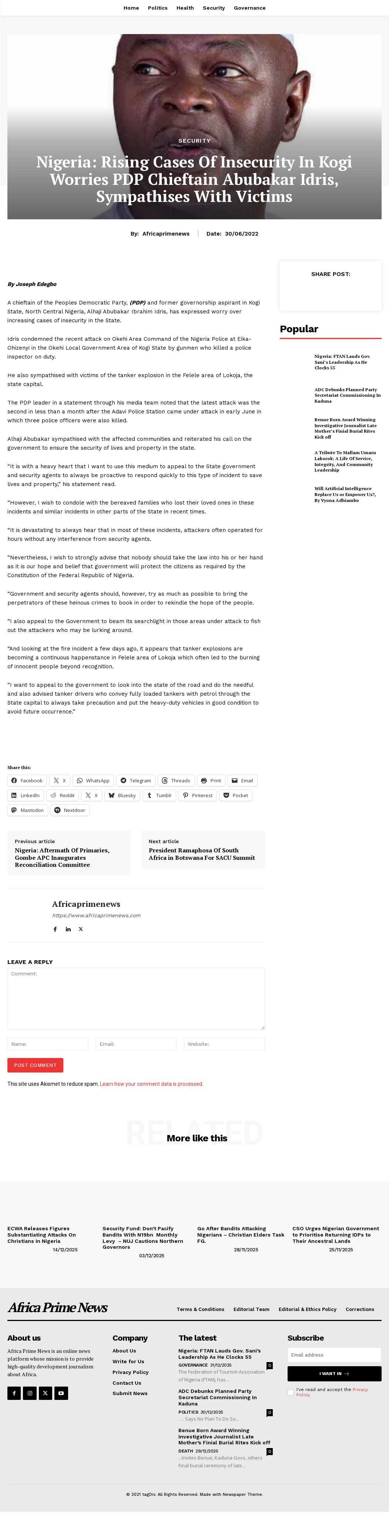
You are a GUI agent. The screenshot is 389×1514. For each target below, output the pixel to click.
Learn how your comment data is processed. (151, 1084)
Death (185, 1451)
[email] (335, 1354)
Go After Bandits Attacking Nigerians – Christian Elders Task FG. (240, 1234)
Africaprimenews (166, 233)
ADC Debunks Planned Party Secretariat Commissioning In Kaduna (348, 395)
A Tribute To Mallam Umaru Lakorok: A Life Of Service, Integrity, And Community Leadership (345, 461)
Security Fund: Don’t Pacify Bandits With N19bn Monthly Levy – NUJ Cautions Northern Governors (143, 1237)
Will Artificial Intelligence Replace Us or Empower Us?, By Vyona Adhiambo (345, 494)
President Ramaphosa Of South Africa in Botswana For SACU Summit (202, 854)
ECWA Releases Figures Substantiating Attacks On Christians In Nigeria (41, 1234)
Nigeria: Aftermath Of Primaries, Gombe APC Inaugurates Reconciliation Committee (62, 857)
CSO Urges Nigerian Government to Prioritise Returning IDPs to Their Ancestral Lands (335, 1234)
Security (194, 141)
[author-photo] (29, 1249)
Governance (193, 1365)
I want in (334, 1374)
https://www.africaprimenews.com (96, 915)
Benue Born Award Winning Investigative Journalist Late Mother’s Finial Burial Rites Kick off (346, 428)
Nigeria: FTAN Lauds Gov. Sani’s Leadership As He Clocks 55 (342, 361)
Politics (188, 1412)
